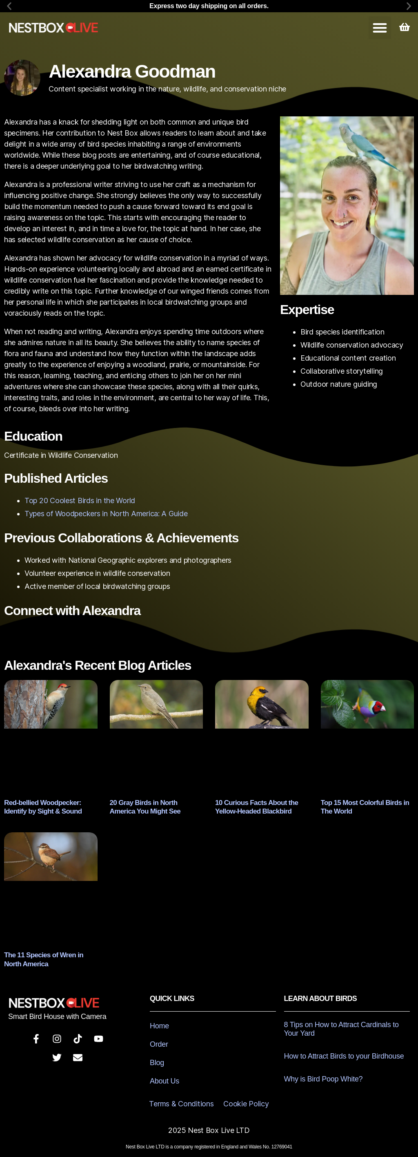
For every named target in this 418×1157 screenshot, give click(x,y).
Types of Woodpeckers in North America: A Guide (106, 513)
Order (159, 1042)
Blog (157, 1060)
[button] (9, 6)
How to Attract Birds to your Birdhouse (344, 1054)
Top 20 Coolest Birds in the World (79, 500)
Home (159, 1023)
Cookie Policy (246, 1101)
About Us (164, 1079)
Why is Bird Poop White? (323, 1076)
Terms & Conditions (181, 1101)
